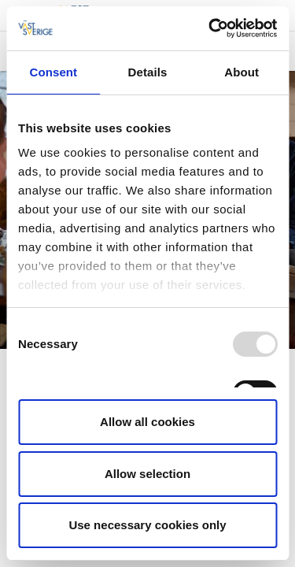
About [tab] (241, 72)
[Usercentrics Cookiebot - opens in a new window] (210, 28)
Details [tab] (148, 72)
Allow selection (147, 473)
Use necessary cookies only (147, 525)
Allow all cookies (147, 421)
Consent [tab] (53, 72)
